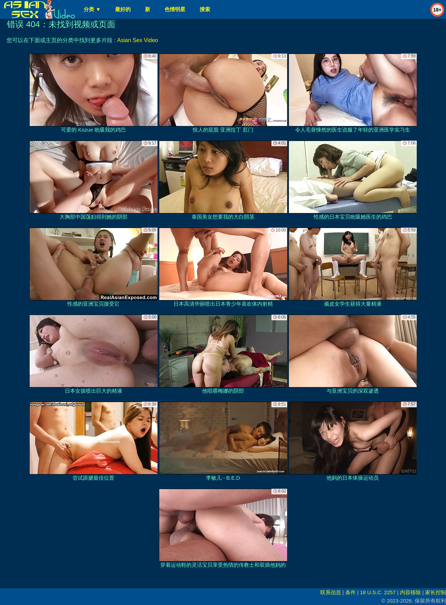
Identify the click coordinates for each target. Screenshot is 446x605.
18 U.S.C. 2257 (378, 592)
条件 (350, 592)
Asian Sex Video (137, 40)
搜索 (205, 9)
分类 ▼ (92, 9)
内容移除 (410, 592)
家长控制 (435, 592)
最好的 (123, 9)
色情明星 (174, 9)
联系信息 (330, 592)
